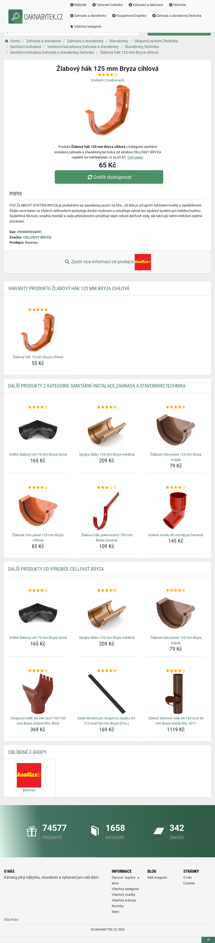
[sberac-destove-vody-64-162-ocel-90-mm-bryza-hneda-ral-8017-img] (175, 694)
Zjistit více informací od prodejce (107, 262)
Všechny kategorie (85, 26)
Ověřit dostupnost (108, 177)
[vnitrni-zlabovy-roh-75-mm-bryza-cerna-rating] (37, 407)
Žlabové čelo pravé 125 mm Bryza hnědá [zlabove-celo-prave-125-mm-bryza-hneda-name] (175, 457)
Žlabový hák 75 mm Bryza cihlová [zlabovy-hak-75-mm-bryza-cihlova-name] (37, 357)
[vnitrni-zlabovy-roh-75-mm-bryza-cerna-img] (37, 430)
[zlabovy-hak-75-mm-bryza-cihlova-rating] (37, 310)
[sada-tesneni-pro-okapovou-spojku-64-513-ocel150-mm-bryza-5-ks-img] (106, 694)
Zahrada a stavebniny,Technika (177, 16)
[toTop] (208, 940)
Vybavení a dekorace (145, 5)
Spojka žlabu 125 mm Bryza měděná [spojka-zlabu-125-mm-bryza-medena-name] (106, 454)
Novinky (118, 906)
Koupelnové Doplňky (129, 16)
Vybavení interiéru (107, 5)
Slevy (115, 912)
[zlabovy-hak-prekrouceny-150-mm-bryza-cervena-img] (106, 510)
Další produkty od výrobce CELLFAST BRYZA (56, 569)
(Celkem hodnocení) (107, 80)
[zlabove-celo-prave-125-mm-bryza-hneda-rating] (175, 407)
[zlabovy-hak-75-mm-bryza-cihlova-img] (37, 332)
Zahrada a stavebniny (88, 16)
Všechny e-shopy (124, 900)
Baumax (31, 242)
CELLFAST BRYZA (37, 237)
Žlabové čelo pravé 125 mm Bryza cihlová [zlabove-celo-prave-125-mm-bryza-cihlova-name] (37, 537)
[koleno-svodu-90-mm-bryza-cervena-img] (175, 510)
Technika (177, 5)
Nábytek (78, 5)
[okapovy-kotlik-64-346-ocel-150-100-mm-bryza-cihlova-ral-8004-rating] (37, 671)
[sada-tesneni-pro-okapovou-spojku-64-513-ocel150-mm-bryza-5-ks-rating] (106, 671)
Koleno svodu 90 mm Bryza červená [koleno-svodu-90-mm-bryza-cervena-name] (176, 535)
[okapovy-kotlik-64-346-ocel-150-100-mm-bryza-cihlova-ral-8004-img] (37, 694)
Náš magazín (157, 878)
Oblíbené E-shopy (27, 752)
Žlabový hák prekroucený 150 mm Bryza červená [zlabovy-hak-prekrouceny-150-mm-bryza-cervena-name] (107, 537)
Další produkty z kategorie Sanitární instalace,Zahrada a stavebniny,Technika (96, 386)
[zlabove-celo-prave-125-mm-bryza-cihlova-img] (37, 510)
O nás (187, 878)
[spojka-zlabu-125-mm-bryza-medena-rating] (106, 407)
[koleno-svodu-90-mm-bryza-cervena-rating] (175, 487)
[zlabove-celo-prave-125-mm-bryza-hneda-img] (175, 430)
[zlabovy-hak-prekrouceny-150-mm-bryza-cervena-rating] (106, 487)
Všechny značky (123, 895)
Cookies (189, 883)
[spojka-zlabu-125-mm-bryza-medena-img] (106, 430)
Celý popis (135, 157)
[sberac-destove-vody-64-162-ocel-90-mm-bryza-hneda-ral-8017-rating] (175, 671)
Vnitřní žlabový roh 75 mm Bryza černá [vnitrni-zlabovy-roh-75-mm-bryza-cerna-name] (38, 454)
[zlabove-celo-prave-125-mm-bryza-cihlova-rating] (37, 487)
